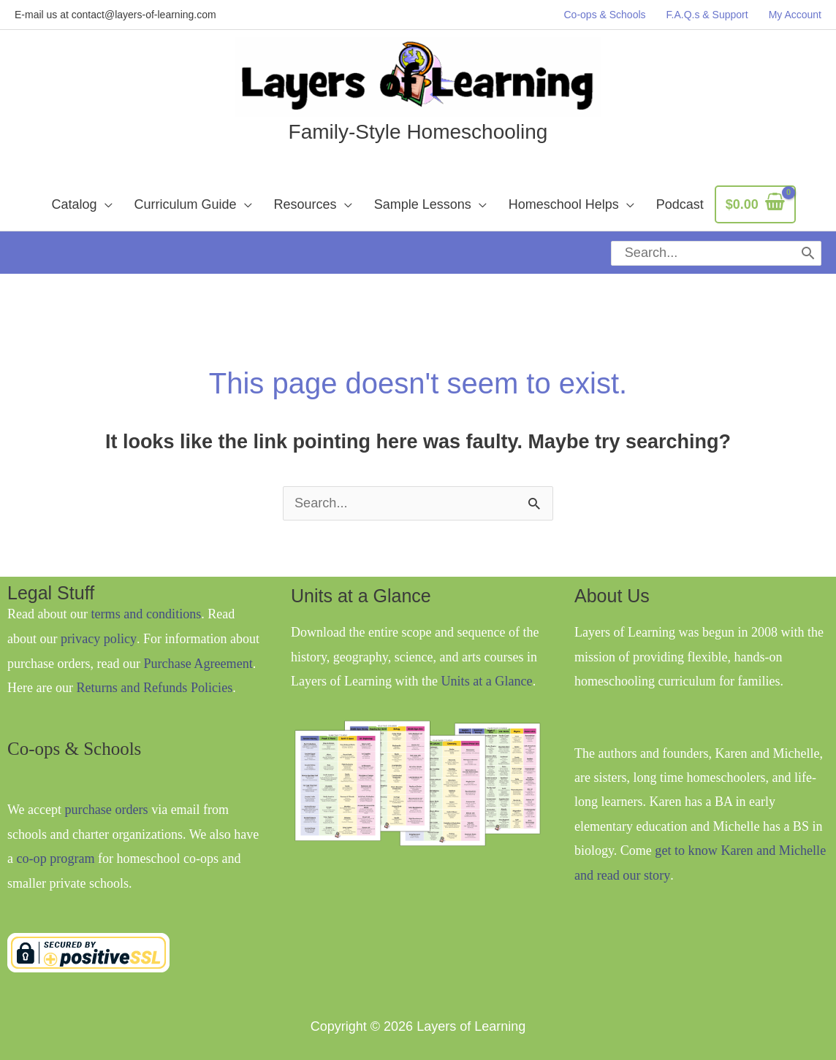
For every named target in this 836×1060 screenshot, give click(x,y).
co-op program (55, 844)
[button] (81, 204)
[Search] (808, 246)
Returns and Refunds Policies (153, 674)
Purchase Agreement (197, 649)
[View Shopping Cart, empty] (755, 204)
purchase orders (106, 795)
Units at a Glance (486, 668)
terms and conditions (145, 601)
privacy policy (98, 625)
